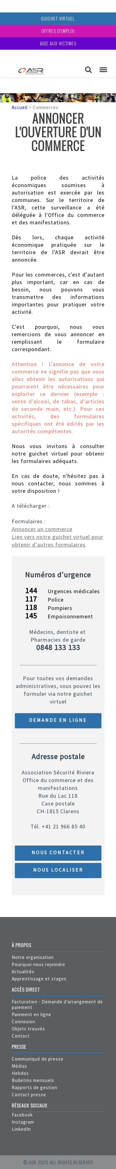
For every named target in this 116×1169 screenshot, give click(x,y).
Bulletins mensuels (33, 1080)
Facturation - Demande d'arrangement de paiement (57, 1004)
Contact (21, 1036)
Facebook (22, 1115)
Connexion (23, 1022)
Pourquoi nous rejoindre (38, 964)
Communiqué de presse (37, 1059)
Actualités (23, 971)
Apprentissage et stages (39, 979)
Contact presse (29, 1095)
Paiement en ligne (31, 1014)
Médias (19, 1066)
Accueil (20, 107)
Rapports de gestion (34, 1087)
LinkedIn (21, 1129)
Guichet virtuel (58, 18)
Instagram (23, 1122)
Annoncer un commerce (42, 529)
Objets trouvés (28, 1029)
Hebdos (20, 1073)
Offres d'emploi (58, 30)
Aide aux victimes (58, 43)
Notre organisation (33, 957)
